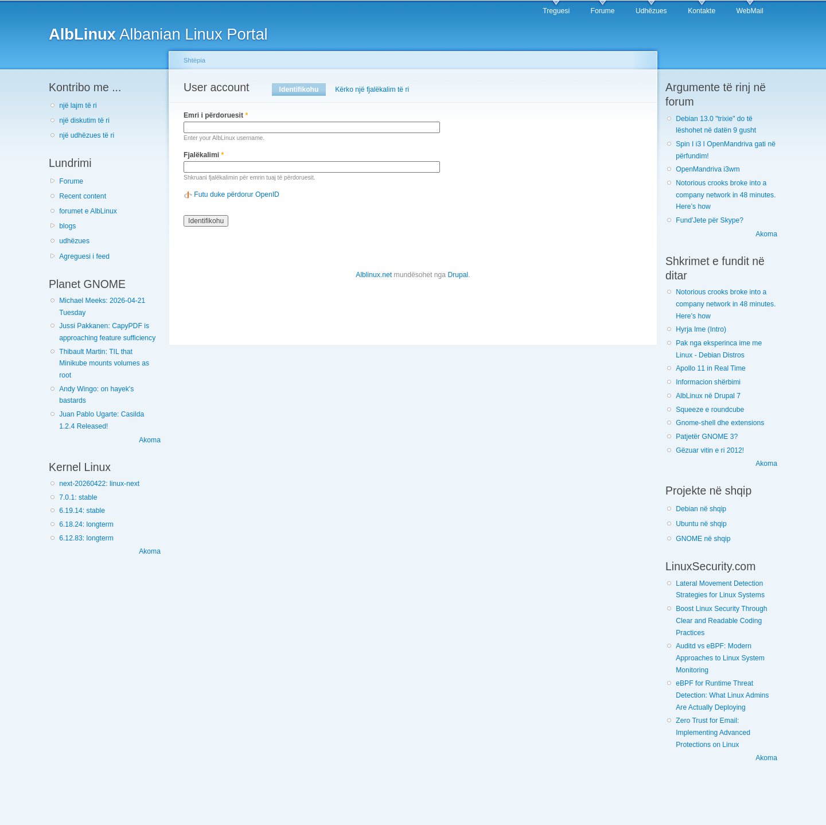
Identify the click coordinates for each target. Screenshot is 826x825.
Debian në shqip (701, 509)
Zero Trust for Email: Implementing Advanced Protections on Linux (713, 732)
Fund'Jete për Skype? (709, 220)
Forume (603, 11)
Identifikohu (302, 89)
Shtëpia (194, 60)
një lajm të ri (78, 106)
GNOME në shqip (703, 539)
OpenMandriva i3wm (707, 169)
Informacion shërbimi (708, 382)
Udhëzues (651, 11)
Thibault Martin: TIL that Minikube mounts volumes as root (104, 363)
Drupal (457, 275)
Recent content (82, 196)
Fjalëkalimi (204, 155)
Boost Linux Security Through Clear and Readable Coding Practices (721, 620)
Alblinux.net (374, 275)
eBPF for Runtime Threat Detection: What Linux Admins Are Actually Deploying (722, 695)
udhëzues (74, 241)
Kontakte (701, 11)
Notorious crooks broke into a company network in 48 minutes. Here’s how (726, 195)
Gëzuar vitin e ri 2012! (710, 450)
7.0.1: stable (78, 497)
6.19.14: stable (82, 511)
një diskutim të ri (84, 120)
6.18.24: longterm (86, 524)
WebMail (750, 11)
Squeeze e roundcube (710, 410)
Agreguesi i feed (84, 256)
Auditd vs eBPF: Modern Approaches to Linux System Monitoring (720, 658)
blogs (67, 226)
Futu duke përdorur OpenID (236, 194)
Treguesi (556, 11)
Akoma (150, 440)
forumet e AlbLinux (88, 211)
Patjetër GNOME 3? (707, 437)
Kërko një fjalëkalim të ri (372, 89)
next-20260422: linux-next (99, 484)
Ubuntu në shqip (701, 524)
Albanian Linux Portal (158, 34)
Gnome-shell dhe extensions (720, 423)
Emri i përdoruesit (216, 115)
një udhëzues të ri (86, 135)
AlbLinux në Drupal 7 (708, 396)
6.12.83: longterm (86, 538)
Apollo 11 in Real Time (711, 368)
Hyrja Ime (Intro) (701, 329)
